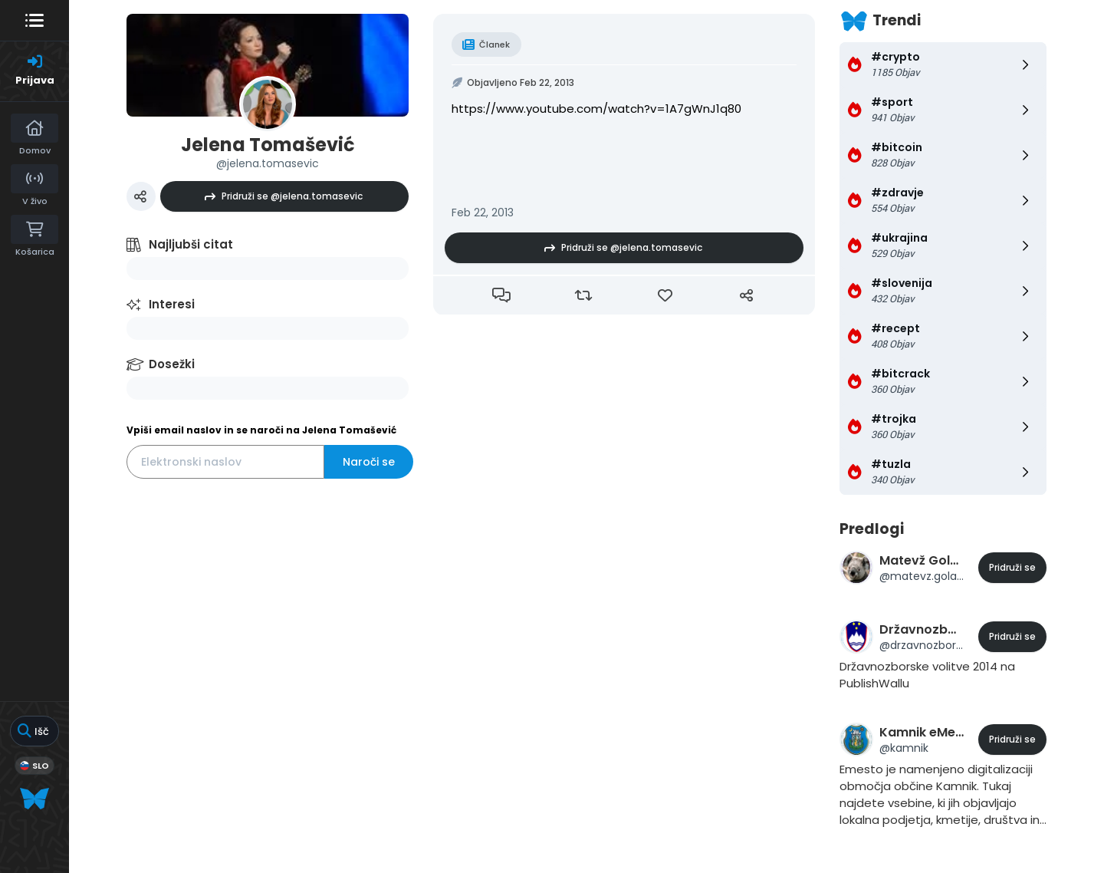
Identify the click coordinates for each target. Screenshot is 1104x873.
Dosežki (172, 364)
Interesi (172, 304)
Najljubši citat (191, 244)
